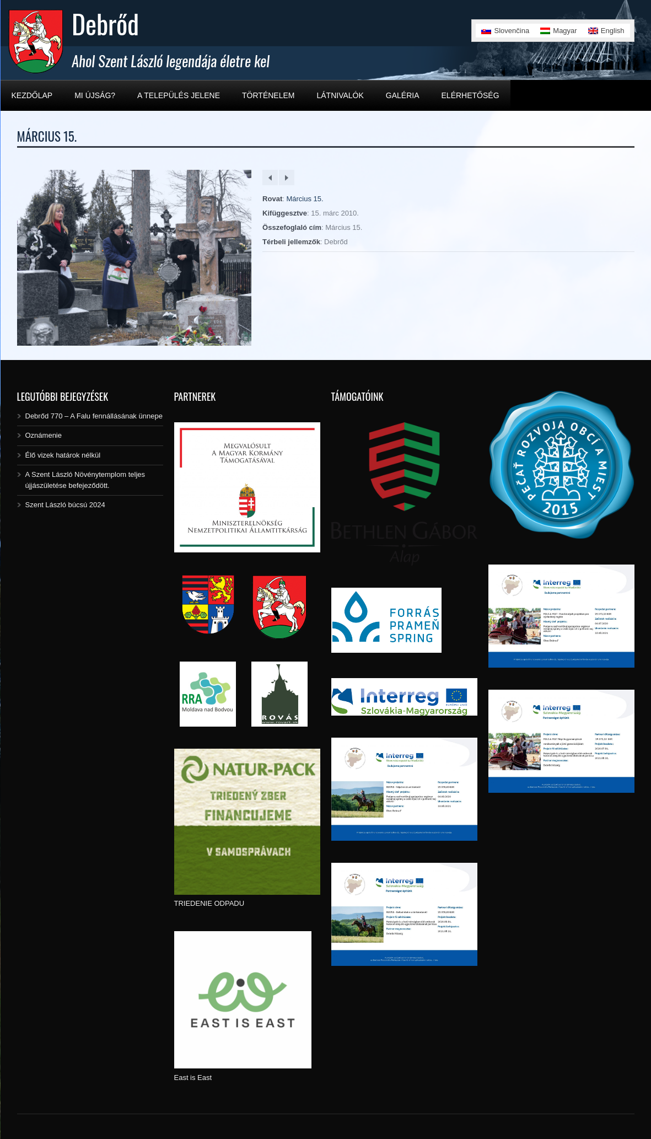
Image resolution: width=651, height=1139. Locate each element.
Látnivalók (339, 95)
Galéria (402, 95)
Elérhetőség (470, 95)
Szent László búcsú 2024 (65, 505)
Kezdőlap (32, 95)
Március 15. (304, 199)
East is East (193, 1077)
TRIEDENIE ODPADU (209, 903)
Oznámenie (43, 435)
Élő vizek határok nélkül (63, 455)
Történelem (268, 95)
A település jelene (178, 95)
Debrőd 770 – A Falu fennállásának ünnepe (94, 416)
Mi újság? (94, 95)
